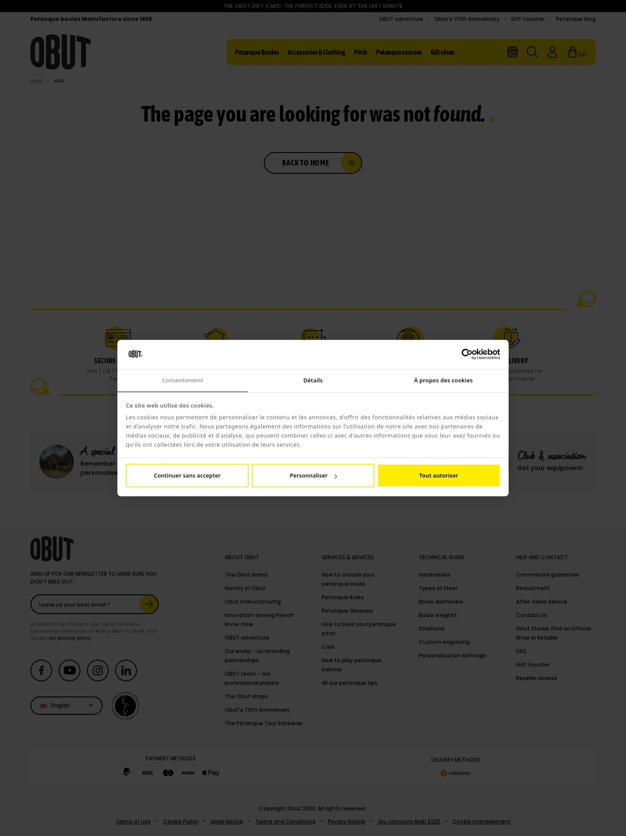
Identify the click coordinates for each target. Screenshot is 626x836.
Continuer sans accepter (187, 475)
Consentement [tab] (182, 380)
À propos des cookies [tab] (443, 380)
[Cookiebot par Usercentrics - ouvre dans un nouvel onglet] (462, 354)
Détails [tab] (313, 380)
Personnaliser (313, 475)
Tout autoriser (438, 475)
